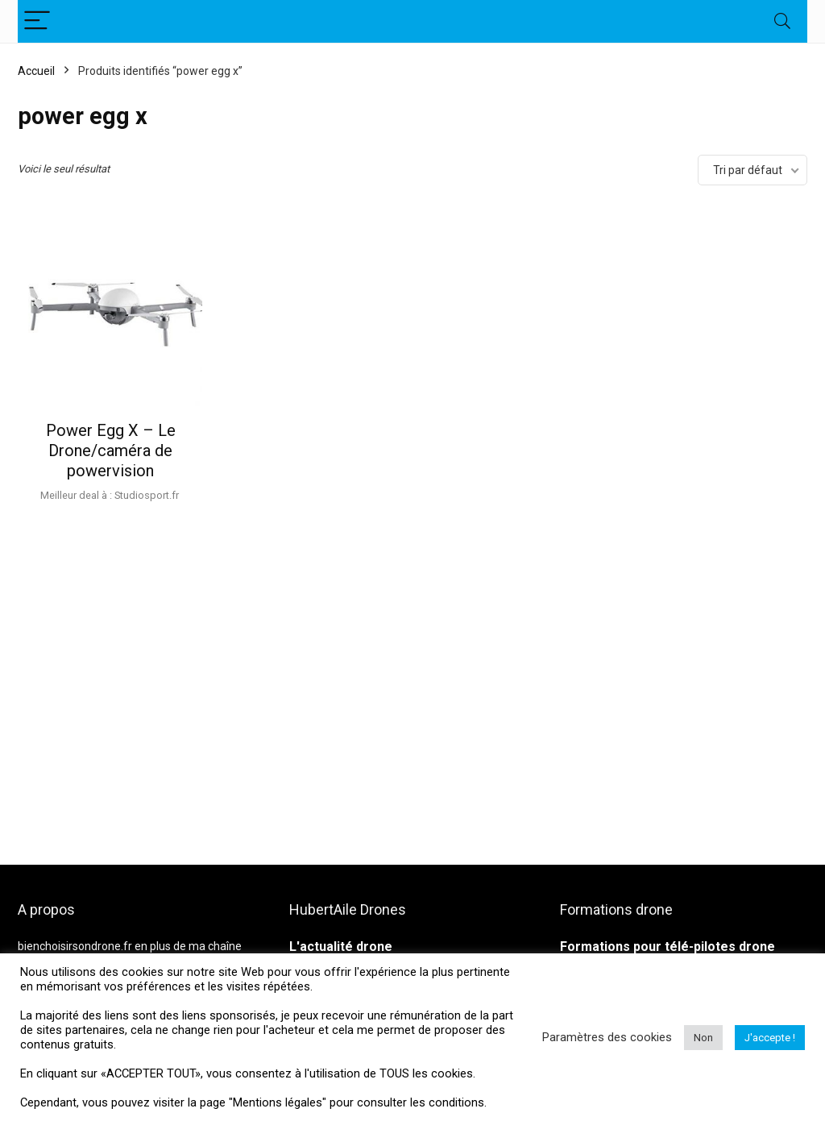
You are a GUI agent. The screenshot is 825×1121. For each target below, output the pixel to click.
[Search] (782, 21)
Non (703, 1038)
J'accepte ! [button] (769, 1038)
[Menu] (37, 21)
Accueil (36, 70)
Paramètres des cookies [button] (607, 1037)
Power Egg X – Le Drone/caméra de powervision (111, 450)
